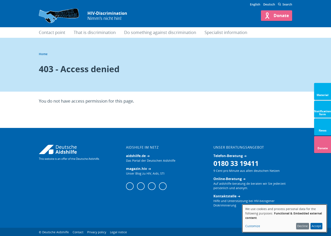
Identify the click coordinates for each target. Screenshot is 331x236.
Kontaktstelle (224, 196)
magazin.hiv (136, 168)
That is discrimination (95, 32)
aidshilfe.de (136, 155)
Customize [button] (252, 226)
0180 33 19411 (236, 163)
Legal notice (118, 232)
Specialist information (226, 32)
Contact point (52, 32)
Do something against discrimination (160, 32)
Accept (316, 226)
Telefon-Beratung (228, 155)
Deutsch (269, 4)
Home (43, 54)
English (255, 4)
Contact (78, 232)
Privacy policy (96, 232)
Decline (302, 226)
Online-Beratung (227, 178)
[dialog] (284, 218)
